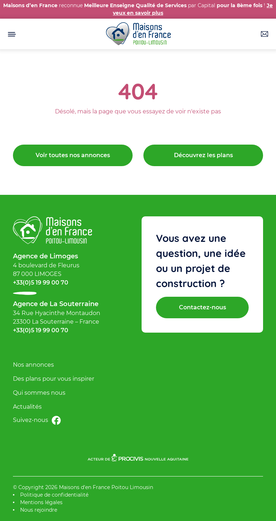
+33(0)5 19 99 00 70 (40, 282)
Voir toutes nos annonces (73, 155)
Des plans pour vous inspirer (53, 378)
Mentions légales (41, 502)
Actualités (27, 406)
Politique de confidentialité (54, 495)
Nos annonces (33, 364)
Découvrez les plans (203, 155)
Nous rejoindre (38, 510)
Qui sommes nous (39, 392)
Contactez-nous (202, 307)
